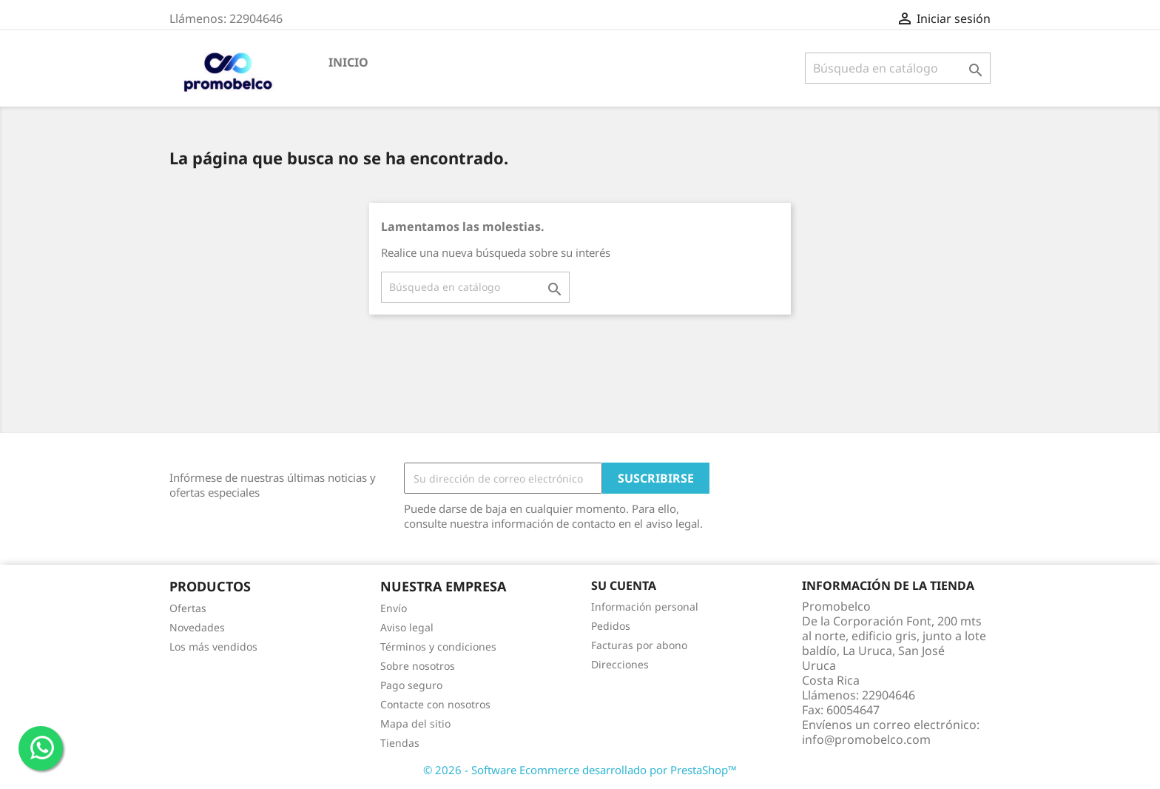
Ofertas (187, 608)
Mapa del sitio (415, 723)
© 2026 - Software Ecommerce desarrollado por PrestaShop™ (580, 769)
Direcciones (620, 664)
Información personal (644, 607)
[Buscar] (898, 68)
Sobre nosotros (417, 666)
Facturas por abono (639, 645)
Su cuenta (623, 585)
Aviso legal (407, 627)
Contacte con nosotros (435, 704)
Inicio (348, 62)
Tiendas (399, 743)
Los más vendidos (213, 646)
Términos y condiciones (438, 646)
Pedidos (610, 626)
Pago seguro (411, 685)
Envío (393, 608)
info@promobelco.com (866, 739)
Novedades (197, 627)
